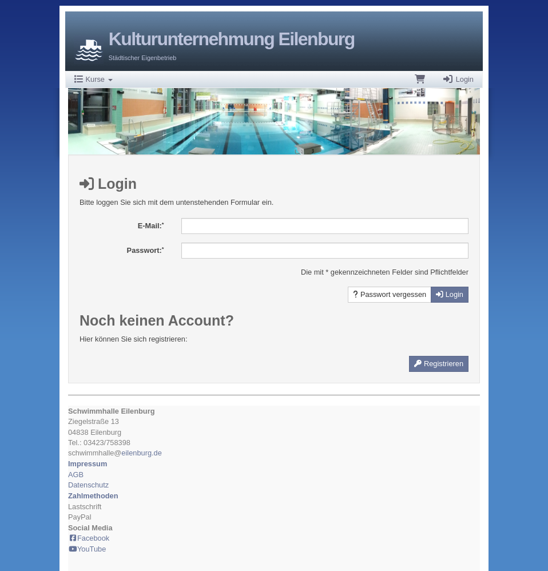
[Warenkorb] (420, 80)
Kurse (93, 79)
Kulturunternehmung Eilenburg (232, 39)
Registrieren (438, 363)
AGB (76, 474)
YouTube (87, 549)
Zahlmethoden (93, 495)
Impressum (87, 463)
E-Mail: (151, 226)
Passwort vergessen (389, 294)
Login (458, 79)
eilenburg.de (141, 453)
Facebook (88, 538)
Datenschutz (88, 485)
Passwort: (145, 250)
